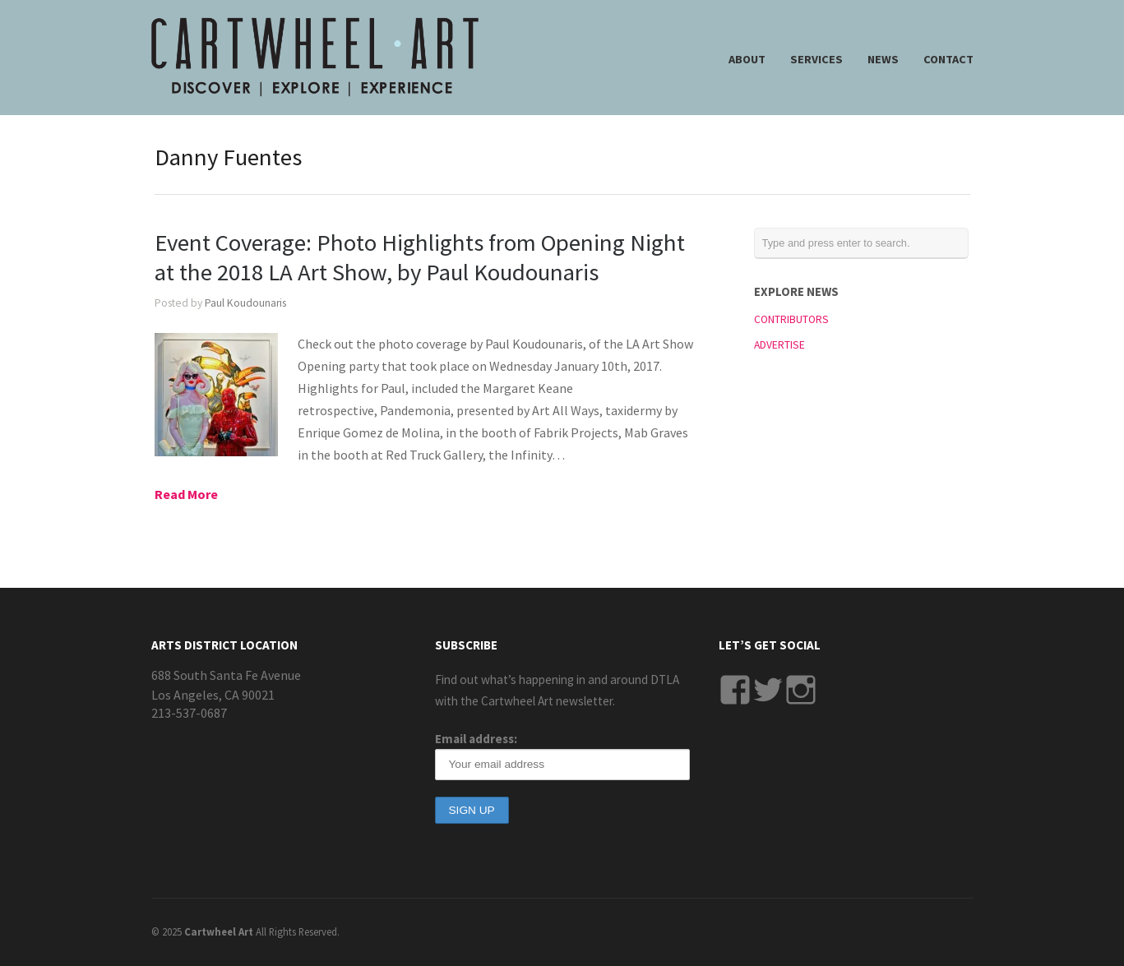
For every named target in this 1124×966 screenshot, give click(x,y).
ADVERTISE (779, 345)
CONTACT (948, 59)
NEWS (883, 59)
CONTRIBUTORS (791, 319)
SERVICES (816, 59)
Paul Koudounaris (245, 303)
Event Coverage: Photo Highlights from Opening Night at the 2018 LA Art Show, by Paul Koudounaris (420, 257)
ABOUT (747, 59)
